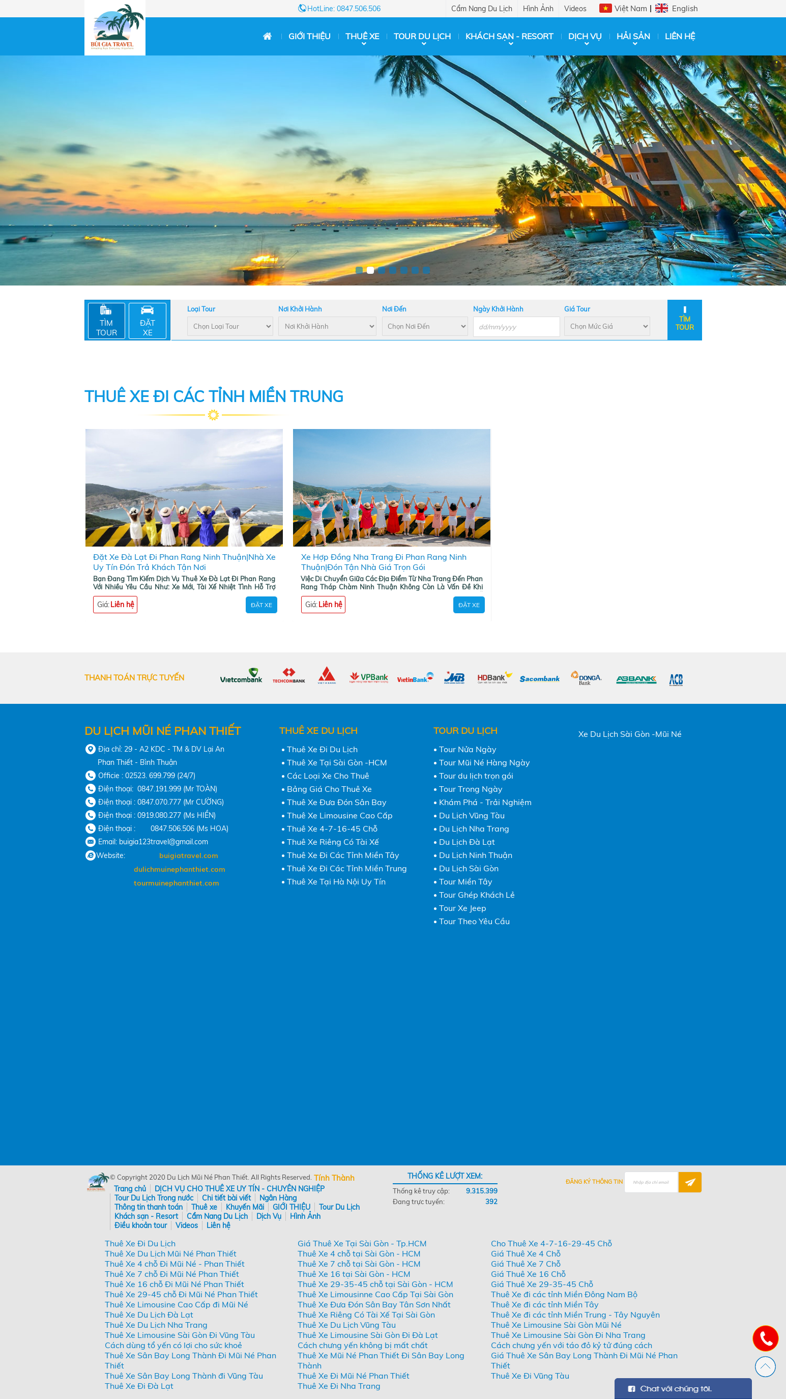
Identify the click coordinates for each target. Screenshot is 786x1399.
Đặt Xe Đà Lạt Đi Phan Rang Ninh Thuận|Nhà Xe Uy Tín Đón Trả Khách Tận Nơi (184, 562)
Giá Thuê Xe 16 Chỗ (528, 1274)
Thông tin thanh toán (148, 1207)
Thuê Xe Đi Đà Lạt (139, 1386)
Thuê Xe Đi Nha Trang (339, 1386)
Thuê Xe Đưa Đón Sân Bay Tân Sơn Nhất (374, 1304)
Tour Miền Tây (465, 881)
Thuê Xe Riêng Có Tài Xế (333, 842)
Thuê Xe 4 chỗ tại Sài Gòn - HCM (359, 1253)
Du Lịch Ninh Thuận (475, 855)
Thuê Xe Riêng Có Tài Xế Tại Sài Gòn (366, 1314)
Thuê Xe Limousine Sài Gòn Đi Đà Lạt (368, 1335)
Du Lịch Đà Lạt (467, 842)
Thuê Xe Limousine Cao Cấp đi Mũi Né (176, 1304)
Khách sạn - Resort (509, 36)
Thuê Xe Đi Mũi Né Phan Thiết (354, 1376)
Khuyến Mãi (245, 1207)
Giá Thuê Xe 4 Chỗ (526, 1253)
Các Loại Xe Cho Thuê (328, 775)
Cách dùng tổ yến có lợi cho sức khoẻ (173, 1345)
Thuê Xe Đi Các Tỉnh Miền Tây (343, 855)
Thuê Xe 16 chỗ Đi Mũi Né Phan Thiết (174, 1284)
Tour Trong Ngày (471, 789)
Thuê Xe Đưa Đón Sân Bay (337, 802)
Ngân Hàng (278, 1198)
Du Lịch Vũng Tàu (472, 815)
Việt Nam (631, 8)
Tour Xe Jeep (462, 908)
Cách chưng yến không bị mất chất (363, 1345)
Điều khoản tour (140, 1225)
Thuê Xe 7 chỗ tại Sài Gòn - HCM (359, 1264)
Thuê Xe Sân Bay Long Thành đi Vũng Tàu (184, 1376)
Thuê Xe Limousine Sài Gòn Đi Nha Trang (568, 1335)
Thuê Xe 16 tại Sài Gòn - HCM (354, 1274)
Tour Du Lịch (422, 36)
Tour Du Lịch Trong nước (153, 1198)
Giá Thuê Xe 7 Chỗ (526, 1264)
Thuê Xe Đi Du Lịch (322, 749)
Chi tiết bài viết (226, 1198)
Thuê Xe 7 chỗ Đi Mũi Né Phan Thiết (172, 1274)
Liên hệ (680, 36)
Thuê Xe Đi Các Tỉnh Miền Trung (347, 868)
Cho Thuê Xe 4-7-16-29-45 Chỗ (551, 1243)
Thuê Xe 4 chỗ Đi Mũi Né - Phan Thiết (175, 1264)
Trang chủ (130, 1188)
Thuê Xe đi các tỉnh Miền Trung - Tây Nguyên (575, 1314)
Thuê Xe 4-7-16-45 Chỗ (332, 828)
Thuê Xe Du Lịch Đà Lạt (149, 1314)
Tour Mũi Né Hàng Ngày (484, 762)
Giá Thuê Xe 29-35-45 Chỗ (542, 1284)
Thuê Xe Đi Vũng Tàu (530, 1376)
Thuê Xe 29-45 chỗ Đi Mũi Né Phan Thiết (181, 1294)
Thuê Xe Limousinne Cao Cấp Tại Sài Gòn (375, 1294)
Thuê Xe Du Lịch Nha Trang (156, 1325)
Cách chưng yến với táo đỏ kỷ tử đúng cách (571, 1345)
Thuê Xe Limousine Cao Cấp (340, 815)
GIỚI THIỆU (309, 36)
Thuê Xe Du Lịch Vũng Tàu (347, 1325)
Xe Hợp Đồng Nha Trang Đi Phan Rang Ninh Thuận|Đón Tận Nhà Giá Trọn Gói (384, 562)
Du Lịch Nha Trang (474, 828)
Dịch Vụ (585, 36)
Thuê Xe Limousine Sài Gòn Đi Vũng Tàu (180, 1335)
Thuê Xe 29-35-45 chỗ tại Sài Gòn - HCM (375, 1284)
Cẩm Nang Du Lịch (481, 8)
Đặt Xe (261, 605)
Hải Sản (633, 36)
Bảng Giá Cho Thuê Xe (329, 789)
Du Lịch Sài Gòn (469, 868)
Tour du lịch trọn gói (476, 775)
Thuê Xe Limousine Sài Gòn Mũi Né (556, 1325)
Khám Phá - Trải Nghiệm (485, 802)
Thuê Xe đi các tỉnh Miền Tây (545, 1304)
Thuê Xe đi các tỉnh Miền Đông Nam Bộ (564, 1294)
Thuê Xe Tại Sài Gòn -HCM (337, 762)
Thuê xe (362, 36)
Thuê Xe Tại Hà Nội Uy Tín (336, 881)
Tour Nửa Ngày (468, 749)
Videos (575, 8)
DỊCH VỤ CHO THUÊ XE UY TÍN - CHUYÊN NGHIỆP (240, 1188)
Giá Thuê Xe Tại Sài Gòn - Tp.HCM (362, 1243)
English (685, 8)
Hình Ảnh (538, 8)
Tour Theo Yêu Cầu (474, 921)
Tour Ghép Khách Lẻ (477, 895)
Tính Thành (334, 1178)
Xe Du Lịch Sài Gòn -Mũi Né (630, 734)
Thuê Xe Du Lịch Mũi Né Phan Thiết (171, 1253)
